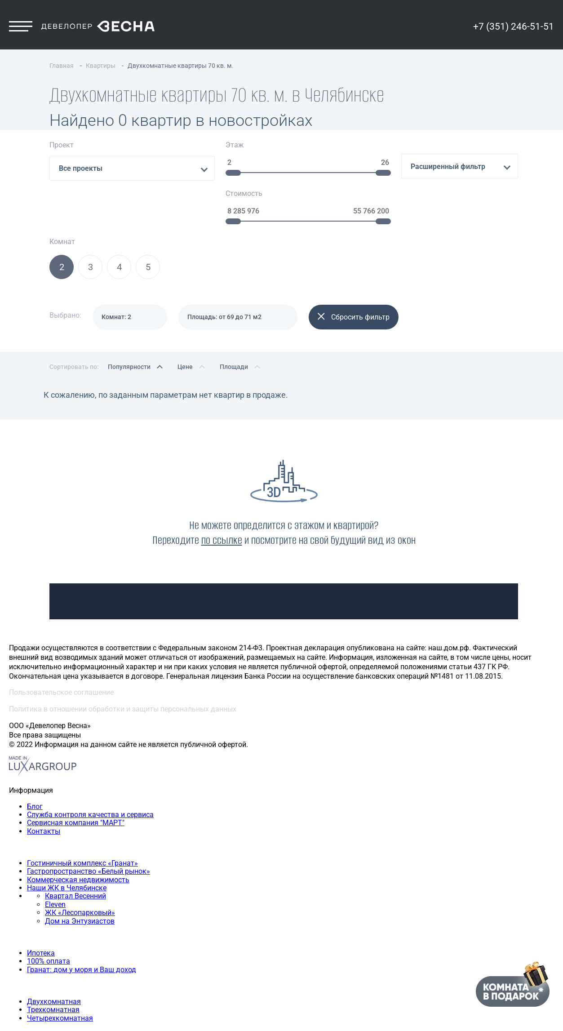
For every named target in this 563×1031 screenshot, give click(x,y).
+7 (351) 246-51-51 (513, 30)
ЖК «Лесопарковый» (80, 869)
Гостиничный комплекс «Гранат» (82, 819)
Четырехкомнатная (60, 974)
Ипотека (41, 909)
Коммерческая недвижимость (78, 835)
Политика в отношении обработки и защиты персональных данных (122, 665)
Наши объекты (34, 803)
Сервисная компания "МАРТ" (75, 779)
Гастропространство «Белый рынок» (88, 827)
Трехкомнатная (53, 966)
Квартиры (25, 941)
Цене (185, 322)
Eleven (55, 860)
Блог (35, 762)
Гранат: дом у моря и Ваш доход (81, 925)
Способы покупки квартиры (56, 893)
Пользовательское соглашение (61, 648)
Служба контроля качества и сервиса (90, 770)
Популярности (129, 322)
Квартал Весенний (75, 852)
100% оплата (48, 917)
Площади (234, 322)
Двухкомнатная (54, 957)
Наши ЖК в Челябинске (66, 844)
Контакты (43, 787)
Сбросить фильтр (354, 273)
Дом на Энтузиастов (80, 877)
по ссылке (221, 496)
